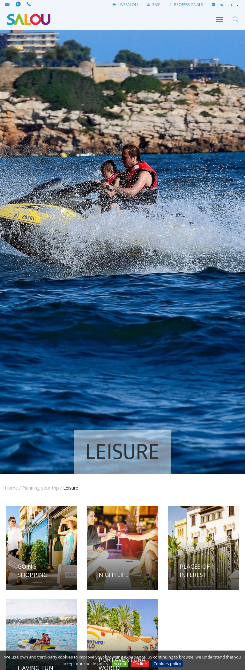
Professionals (186, 4)
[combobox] (229, 5)
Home (11, 488)
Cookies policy (167, 663)
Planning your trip (40, 488)
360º (153, 4)
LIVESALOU (125, 4)
